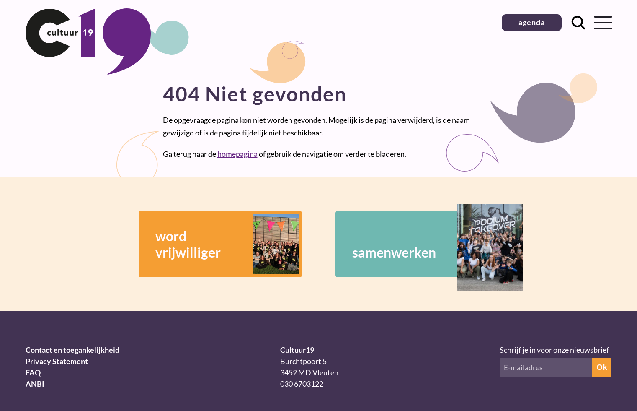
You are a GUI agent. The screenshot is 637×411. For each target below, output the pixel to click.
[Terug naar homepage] (88, 71)
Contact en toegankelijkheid (72, 349)
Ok (601, 367)
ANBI (35, 383)
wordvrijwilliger (227, 244)
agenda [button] (531, 22)
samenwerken (425, 244)
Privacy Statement (57, 361)
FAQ (33, 372)
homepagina (237, 154)
